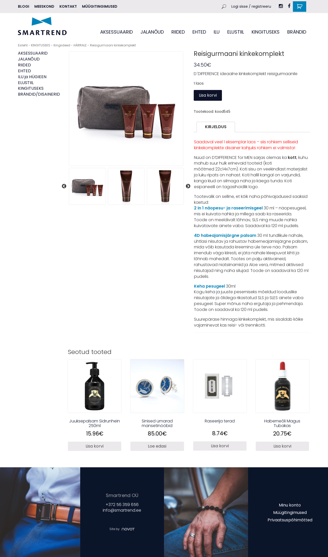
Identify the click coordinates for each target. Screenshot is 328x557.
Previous (64, 186)
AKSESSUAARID (116, 32)
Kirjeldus (216, 127)
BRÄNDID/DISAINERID (39, 94)
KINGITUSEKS (266, 32)
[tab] (216, 127)
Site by (122, 529)
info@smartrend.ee (122, 510)
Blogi (23, 6)
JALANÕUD (152, 32)
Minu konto (290, 505)
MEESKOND (44, 6)
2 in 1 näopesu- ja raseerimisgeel (229, 208)
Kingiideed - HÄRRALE (70, 45)
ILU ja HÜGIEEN (32, 77)
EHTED (199, 32)
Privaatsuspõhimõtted (290, 520)
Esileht (23, 45)
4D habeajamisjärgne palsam (225, 235)
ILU (217, 32)
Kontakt (68, 6)
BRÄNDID (296, 32)
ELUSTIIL (235, 32)
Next (188, 186)
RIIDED (178, 32)
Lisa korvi (208, 95)
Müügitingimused (99, 6)
